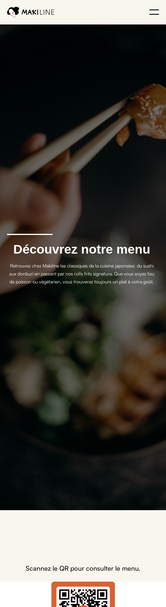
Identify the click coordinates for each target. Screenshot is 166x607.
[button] (154, 12)
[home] (30, 12)
